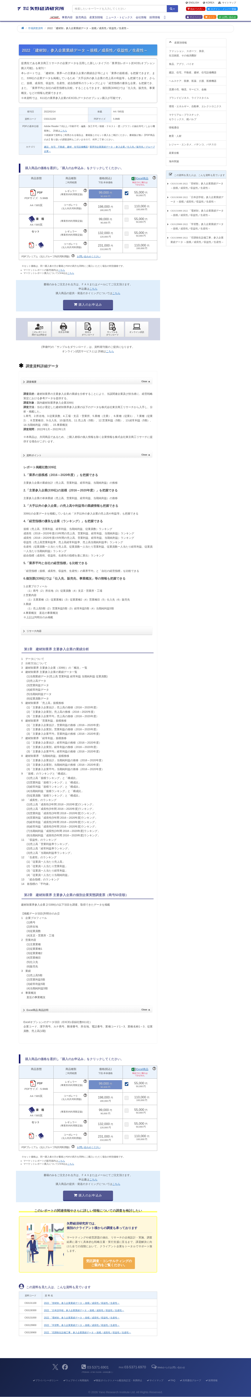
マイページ (194, 17)
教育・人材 (175, 133)
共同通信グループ (190, 1380)
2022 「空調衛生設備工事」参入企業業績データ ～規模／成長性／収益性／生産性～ (87, 1332)
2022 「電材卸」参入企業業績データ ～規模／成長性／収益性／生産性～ (82, 1317)
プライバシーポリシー (45, 1380)
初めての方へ (195, 9)
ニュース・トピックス (119, 17)
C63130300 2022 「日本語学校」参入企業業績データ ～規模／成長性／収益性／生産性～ (196, 197)
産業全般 (174, 150)
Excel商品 (142, 178)
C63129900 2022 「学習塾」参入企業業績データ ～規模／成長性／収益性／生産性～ (196, 224)
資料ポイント (88, 454)
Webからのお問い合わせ (168, 1367)
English (192, 3)
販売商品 (81, 17)
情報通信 (174, 125)
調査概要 (88, 381)
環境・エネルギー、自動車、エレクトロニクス (195, 104)
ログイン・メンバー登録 (222, 9)
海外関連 (174, 159)
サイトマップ (227, 3)
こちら (63, 130)
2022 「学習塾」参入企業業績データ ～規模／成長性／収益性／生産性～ (82, 1325)
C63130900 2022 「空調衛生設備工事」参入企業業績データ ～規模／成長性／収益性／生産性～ (197, 237)
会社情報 (141, 17)
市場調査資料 (35, 28)
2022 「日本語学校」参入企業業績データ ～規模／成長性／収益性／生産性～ (84, 1310)
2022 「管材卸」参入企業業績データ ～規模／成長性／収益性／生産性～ (82, 1303)
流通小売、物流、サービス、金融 (187, 87)
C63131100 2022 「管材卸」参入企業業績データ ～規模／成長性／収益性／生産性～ (196, 183)
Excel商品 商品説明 (88, 1009)
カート (210, 17)
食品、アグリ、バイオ (181, 61)
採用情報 (154, 17)
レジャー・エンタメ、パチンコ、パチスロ (192, 142)
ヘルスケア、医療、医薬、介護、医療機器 (192, 78)
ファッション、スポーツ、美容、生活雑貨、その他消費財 (187, 51)
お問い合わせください (89, 256)
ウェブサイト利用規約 (76, 1380)
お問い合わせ (227, 17)
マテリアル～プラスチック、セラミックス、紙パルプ (185, 114)
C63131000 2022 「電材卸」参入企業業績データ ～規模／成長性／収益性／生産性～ (196, 210)
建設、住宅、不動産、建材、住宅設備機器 (66, 147)
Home (55, 17)
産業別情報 (96, 17)
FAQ (171, 1380)
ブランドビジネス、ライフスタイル (189, 95)
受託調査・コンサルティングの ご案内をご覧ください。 (109, 1263)
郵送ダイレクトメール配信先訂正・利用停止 (117, 1380)
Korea (208, 3)
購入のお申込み (88, 304)
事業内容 (67, 17)
